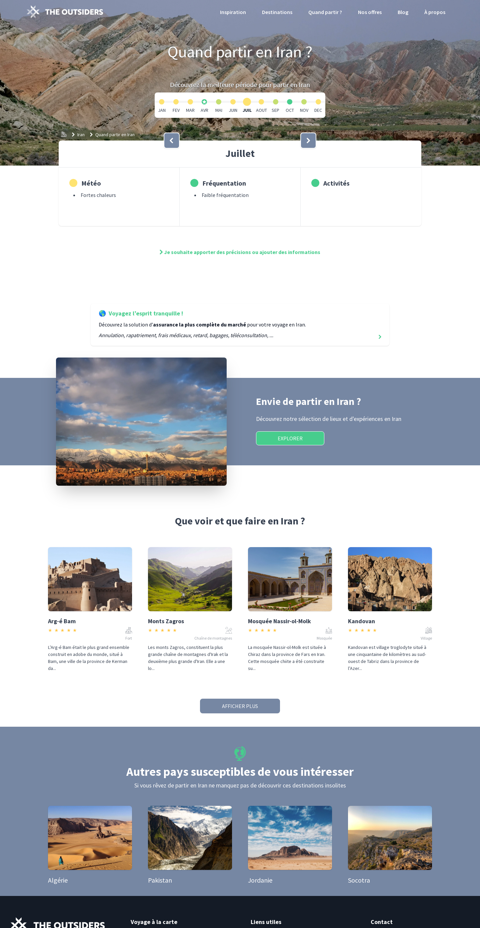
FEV (176, 110)
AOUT (261, 110)
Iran (81, 135)
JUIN (233, 110)
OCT (290, 110)
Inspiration (233, 12)
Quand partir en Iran (115, 135)
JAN (162, 110)
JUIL (247, 110)
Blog (403, 12)
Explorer (290, 438)
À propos (434, 12)
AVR (204, 110)
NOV (304, 110)
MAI (218, 110)
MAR (190, 110)
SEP (275, 110)
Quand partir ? (325, 12)
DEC (318, 110)
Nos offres (370, 12)
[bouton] (172, 141)
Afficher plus (240, 706)
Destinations (277, 12)
